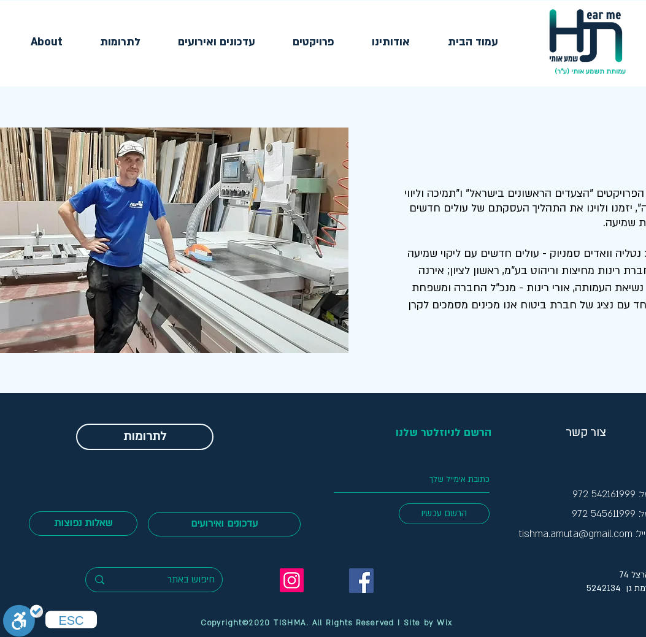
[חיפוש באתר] (172, 580)
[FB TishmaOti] (361, 580)
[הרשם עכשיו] (444, 513)
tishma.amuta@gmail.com (576, 534)
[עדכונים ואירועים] (224, 524)
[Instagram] (292, 580)
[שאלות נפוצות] (83, 523)
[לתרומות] (144, 437)
